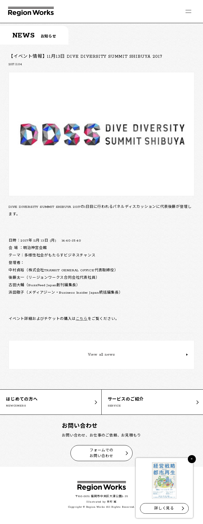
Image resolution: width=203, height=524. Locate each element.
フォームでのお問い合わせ (101, 453)
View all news (101, 354)
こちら (82, 319)
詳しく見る (164, 508)
